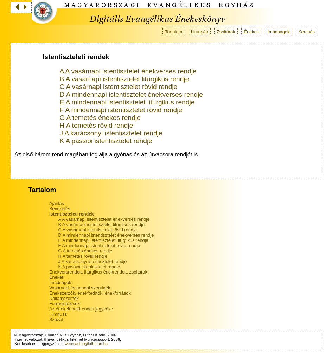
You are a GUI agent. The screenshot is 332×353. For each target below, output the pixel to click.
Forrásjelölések (64, 303)
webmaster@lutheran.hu (86, 343)
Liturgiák (199, 31)
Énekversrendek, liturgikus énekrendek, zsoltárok (98, 272)
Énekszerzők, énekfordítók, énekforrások (90, 293)
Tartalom (173, 31)
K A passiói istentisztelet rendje (105, 141)
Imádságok (279, 31)
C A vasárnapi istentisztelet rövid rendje (118, 86)
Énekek (251, 31)
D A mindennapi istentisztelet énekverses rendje (131, 94)
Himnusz (58, 314)
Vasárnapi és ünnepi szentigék (79, 287)
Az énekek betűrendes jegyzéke (81, 309)
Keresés (306, 31)
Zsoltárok (226, 31)
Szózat (56, 319)
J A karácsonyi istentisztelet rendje (110, 133)
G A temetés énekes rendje (99, 117)
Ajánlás (56, 203)
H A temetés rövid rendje (96, 125)
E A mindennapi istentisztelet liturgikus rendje (126, 102)
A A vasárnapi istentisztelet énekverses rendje (127, 71)
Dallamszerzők (64, 298)
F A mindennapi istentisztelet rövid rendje (120, 110)
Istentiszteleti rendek (71, 214)
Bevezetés (59, 208)
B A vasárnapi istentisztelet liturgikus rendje (124, 79)
